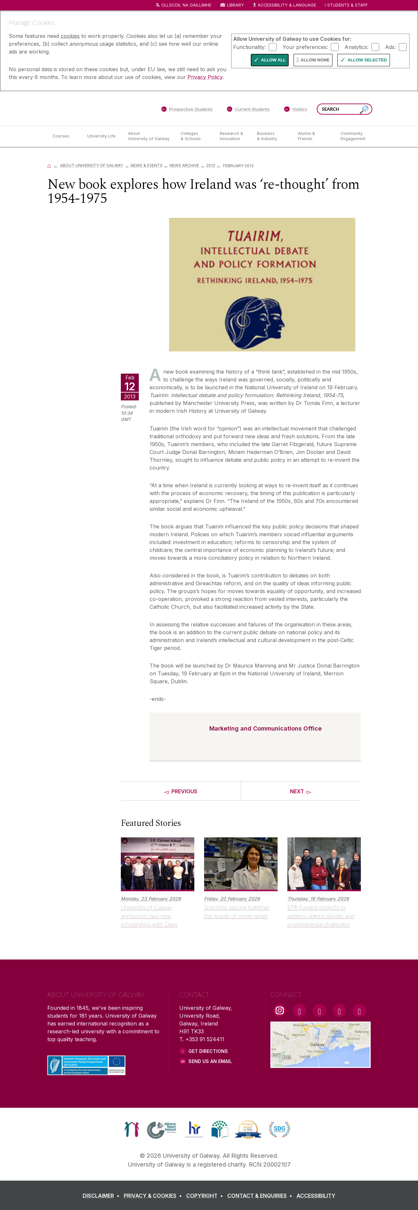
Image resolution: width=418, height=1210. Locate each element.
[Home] (49, 165)
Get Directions (208, 1051)
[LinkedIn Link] (339, 1010)
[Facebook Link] (299, 1010)
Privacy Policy (204, 77)
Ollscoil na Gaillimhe (186, 5)
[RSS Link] (359, 1010)
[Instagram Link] (279, 1010)
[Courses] (64, 136)
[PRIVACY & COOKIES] (154, 1196)
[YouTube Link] (319, 1010)
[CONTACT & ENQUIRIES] (261, 1196)
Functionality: (249, 46)
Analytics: (356, 46)
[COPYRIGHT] (206, 1196)
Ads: (390, 46)
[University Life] (102, 136)
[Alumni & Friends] (314, 136)
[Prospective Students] (187, 110)
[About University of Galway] (149, 136)
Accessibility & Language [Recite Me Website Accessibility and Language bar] (284, 5)
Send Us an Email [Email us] (210, 1061)
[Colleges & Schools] (195, 136)
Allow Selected (367, 59)
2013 (210, 165)
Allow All (273, 59)
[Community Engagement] (353, 136)
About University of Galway (92, 165)
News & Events (147, 165)
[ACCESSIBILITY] (316, 1196)
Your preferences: (305, 46)
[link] (132, 1129)
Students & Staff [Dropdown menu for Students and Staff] (347, 5)
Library (235, 5)
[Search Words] (344, 109)
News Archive (184, 165)
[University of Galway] (95, 108)
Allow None (315, 59)
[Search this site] (364, 109)
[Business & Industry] (272, 136)
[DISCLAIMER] (102, 1196)
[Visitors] (296, 110)
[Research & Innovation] (233, 136)
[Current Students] (248, 110)
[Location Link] (320, 1064)
